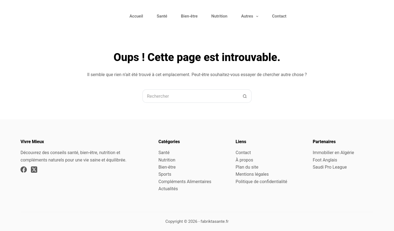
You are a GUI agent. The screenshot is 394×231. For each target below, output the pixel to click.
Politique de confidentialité (261, 181)
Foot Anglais (325, 160)
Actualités (168, 188)
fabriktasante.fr (215, 221)
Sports (164, 174)
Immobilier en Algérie (333, 152)
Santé (162, 16)
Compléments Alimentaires (184, 181)
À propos (244, 160)
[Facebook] (24, 169)
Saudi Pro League (330, 167)
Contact (279, 16)
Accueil (136, 16)
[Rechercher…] (190, 96)
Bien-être (189, 16)
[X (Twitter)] (34, 169)
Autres (250, 16)
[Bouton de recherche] (245, 96)
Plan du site (247, 167)
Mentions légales (252, 174)
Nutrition (219, 16)
